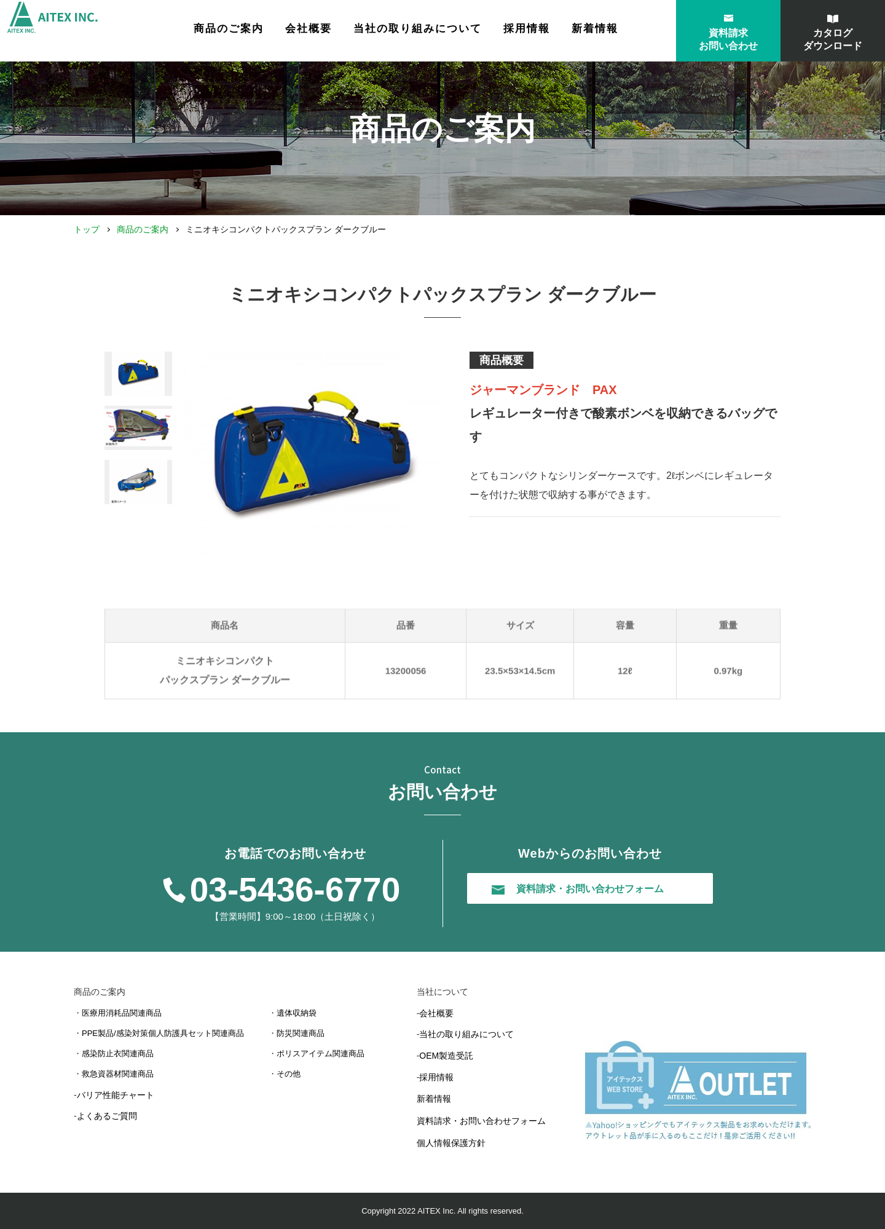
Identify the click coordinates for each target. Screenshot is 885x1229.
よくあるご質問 (107, 1116)
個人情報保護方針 (451, 1143)
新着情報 (631, 32)
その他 (289, 1073)
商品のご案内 (142, 229)
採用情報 (563, 32)
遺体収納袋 (297, 1013)
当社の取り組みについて (454, 32)
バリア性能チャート (115, 1095)
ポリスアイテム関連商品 (320, 1053)
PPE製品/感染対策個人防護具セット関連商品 (163, 1033)
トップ (87, 229)
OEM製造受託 (446, 1056)
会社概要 (344, 32)
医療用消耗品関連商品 (122, 1013)
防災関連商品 (300, 1033)
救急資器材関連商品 (118, 1073)
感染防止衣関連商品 (118, 1053)
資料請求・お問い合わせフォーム (481, 1121)
